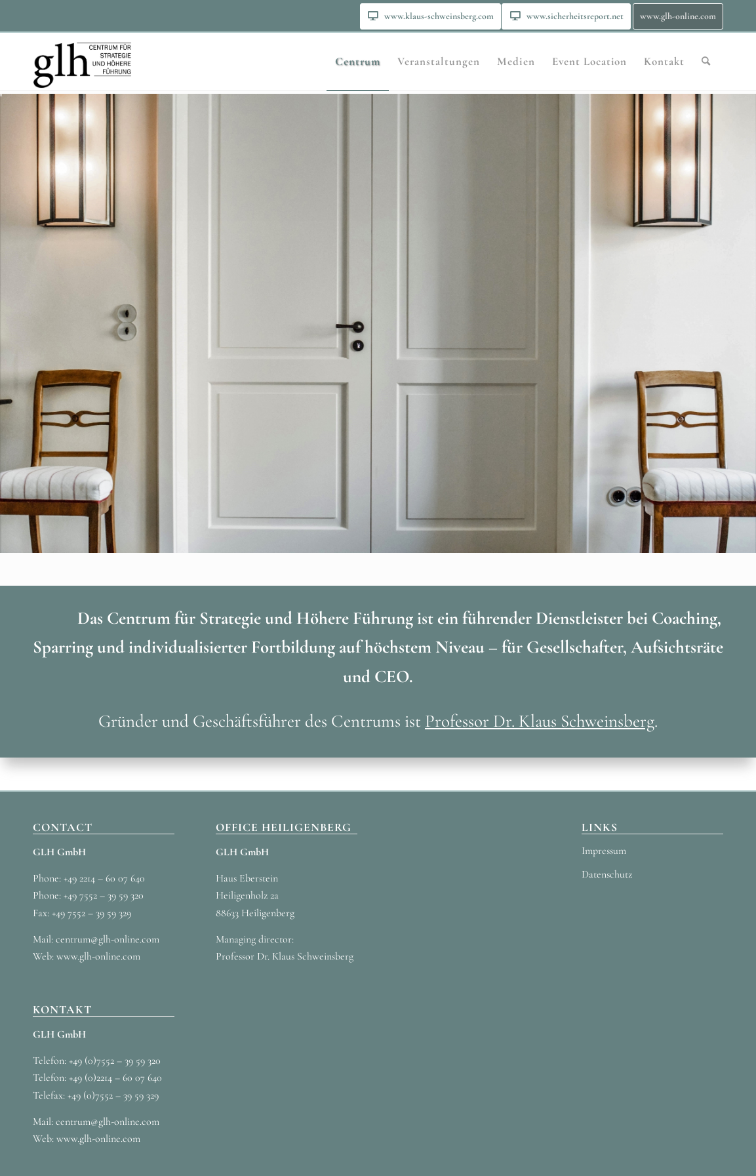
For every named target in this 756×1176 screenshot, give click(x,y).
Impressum (604, 850)
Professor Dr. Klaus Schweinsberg (539, 721)
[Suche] (706, 62)
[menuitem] (430, 16)
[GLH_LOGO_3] (82, 62)
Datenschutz (607, 874)
